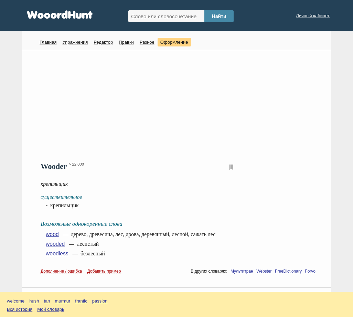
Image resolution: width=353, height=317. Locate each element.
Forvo (310, 271)
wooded (55, 244)
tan (47, 301)
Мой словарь (50, 309)
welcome (15, 301)
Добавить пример (104, 271)
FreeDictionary (288, 271)
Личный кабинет (313, 15)
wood (52, 234)
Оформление (174, 42)
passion (100, 301)
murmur (63, 301)
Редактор (103, 42)
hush (34, 301)
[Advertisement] (179, 105)
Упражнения (75, 42)
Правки (126, 42)
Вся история (19, 309)
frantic (81, 301)
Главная (48, 42)
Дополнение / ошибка (61, 271)
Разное (147, 42)
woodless (57, 253)
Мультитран (242, 271)
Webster (263, 271)
